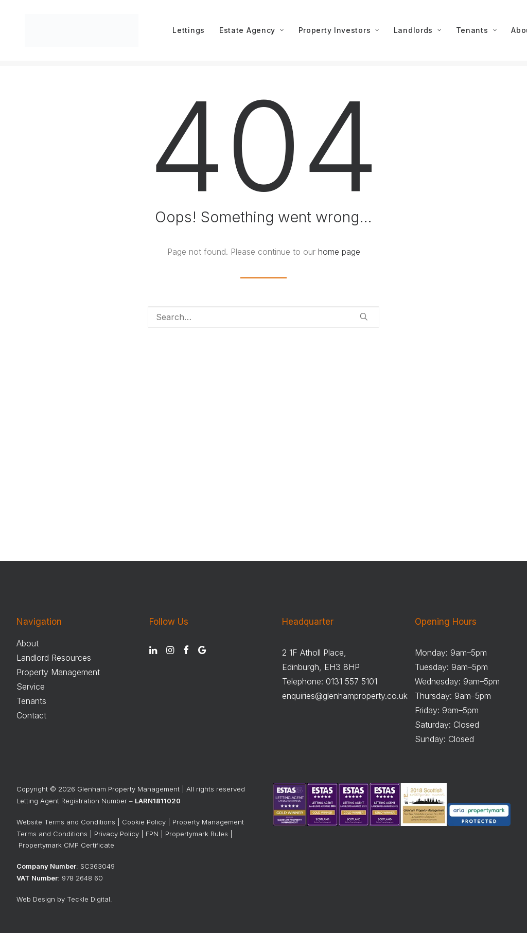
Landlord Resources (53, 658)
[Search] (263, 317)
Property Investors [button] (342, 33)
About (27, 643)
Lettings (192, 33)
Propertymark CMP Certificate (66, 845)
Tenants (479, 33)
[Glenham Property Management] (83, 33)
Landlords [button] (421, 33)
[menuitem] (192, 33)
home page (339, 252)
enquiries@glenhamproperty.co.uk (345, 696)
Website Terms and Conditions (65, 822)
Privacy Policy (116, 834)
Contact (31, 715)
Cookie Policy (144, 822)
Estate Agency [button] (255, 33)
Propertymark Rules (196, 834)
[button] (364, 317)
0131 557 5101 (351, 681)
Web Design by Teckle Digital (63, 899)
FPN (152, 834)
